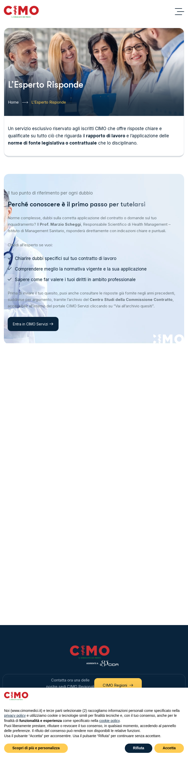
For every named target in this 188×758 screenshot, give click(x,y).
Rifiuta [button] (138, 748)
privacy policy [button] (15, 715)
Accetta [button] (169, 748)
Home (18, 102)
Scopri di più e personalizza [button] (36, 748)
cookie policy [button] (109, 721)
